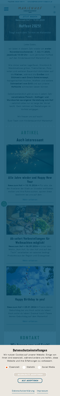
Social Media (48, 366)
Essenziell (14, 366)
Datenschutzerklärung (23, 390)
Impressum (42, 390)
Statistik (31, 366)
